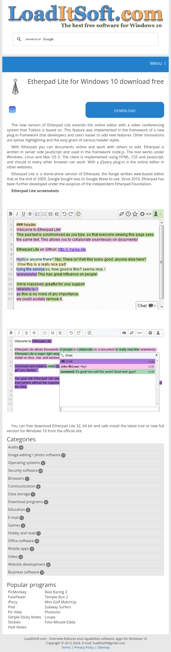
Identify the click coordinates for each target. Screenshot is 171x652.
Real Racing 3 (56, 591)
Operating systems (26, 462)
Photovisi (52, 612)
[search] (85, 39)
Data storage (21, 494)
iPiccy (12, 601)
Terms (66, 647)
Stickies (14, 622)
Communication (24, 486)
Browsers (18, 478)
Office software (23, 540)
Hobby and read (24, 533)
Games (17, 525)
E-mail (16, 517)
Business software (26, 572)
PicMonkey (17, 591)
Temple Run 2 (56, 596)
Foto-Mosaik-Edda (60, 622)
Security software (25, 470)
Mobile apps (21, 548)
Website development (29, 564)
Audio (15, 447)
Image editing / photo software (37, 455)
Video (15, 556)
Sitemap (103, 647)
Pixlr (12, 607)
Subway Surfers (58, 607)
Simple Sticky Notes (24, 617)
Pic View (15, 612)
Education (19, 509)
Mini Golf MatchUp (60, 601)
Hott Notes (17, 627)
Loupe (50, 617)
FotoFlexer (17, 596)
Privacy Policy (84, 647)
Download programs (28, 501)
